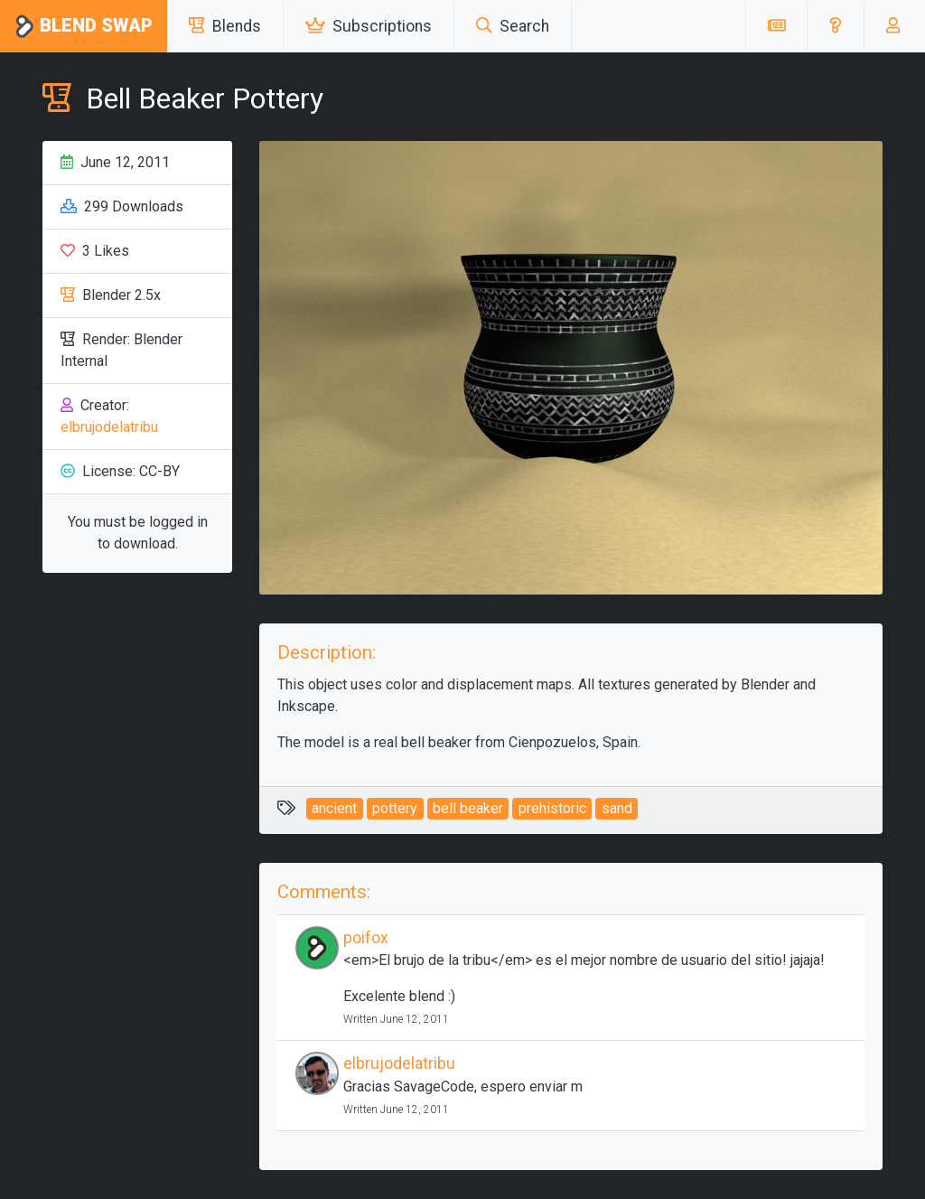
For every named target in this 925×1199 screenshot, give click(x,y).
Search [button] (512, 26)
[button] (835, 26)
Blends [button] (225, 26)
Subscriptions (368, 26)
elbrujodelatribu (109, 427)
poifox (365, 938)
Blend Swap (83, 27)
